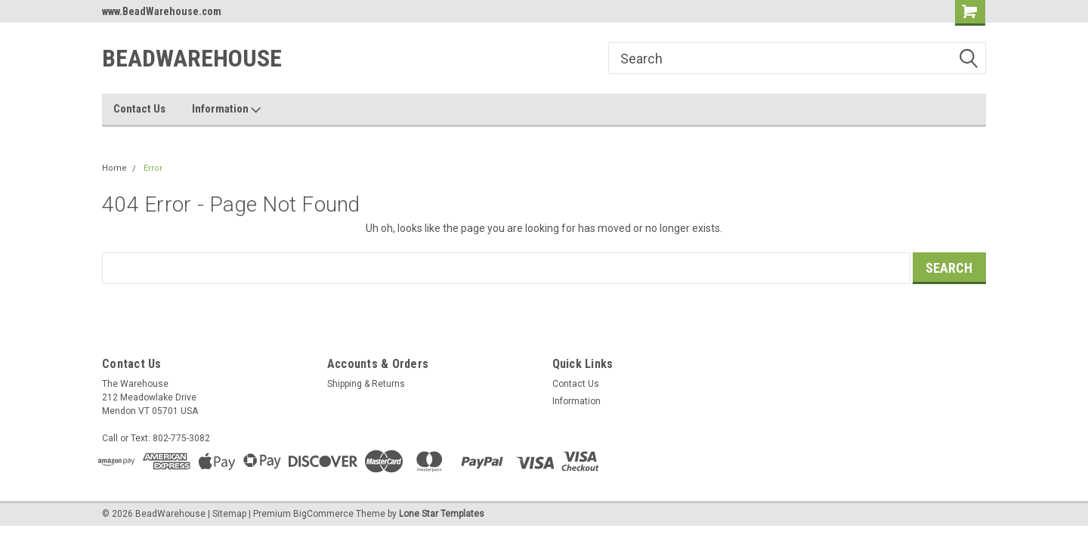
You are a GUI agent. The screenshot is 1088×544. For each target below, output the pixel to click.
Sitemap (229, 513)
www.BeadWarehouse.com (161, 11)
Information (226, 109)
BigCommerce (323, 513)
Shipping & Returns (366, 384)
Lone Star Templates (441, 513)
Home (114, 168)
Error (153, 168)
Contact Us (139, 109)
